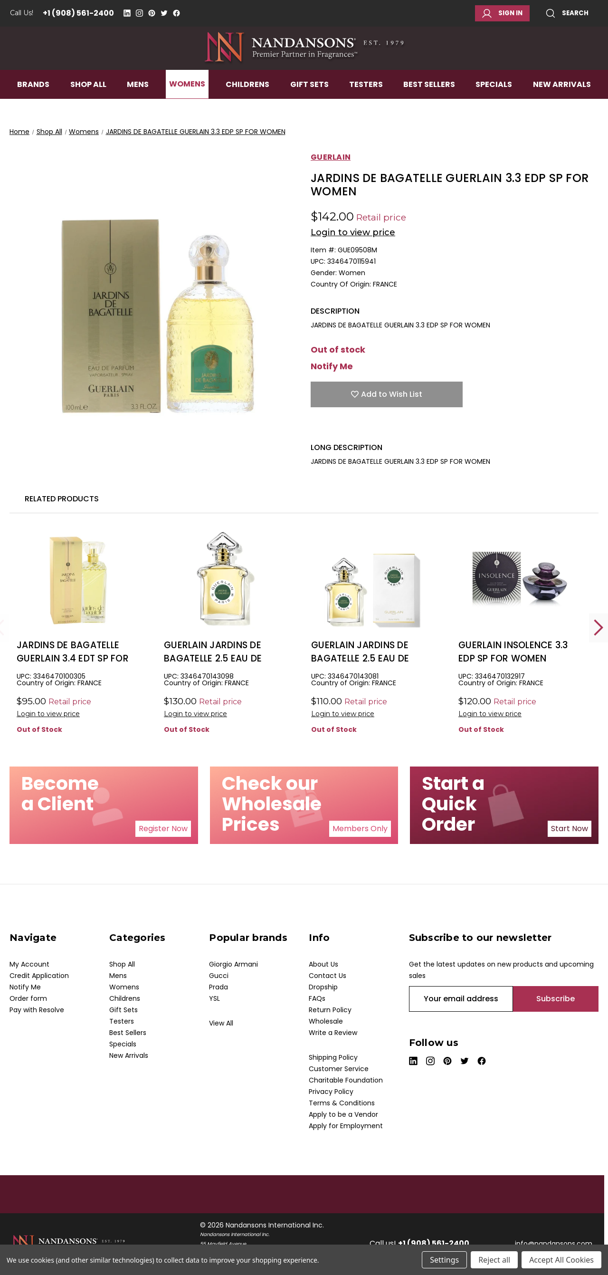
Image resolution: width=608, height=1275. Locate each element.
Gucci (218, 975)
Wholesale (326, 1021)
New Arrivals (562, 107)
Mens (138, 107)
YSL (214, 998)
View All (221, 1023)
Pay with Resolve (37, 1010)
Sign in (502, 13)
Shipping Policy (333, 1057)
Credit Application (39, 975)
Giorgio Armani (233, 964)
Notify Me (332, 366)
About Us (323, 964)
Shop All (88, 107)
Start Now (569, 828)
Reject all (494, 1260)
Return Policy (330, 1010)
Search (567, 13)
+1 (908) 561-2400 (78, 13)
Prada (218, 987)
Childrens (247, 107)
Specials (493, 107)
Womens (187, 107)
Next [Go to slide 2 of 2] (598, 627)
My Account (29, 964)
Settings (444, 1260)
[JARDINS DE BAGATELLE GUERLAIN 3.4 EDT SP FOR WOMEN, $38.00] (78, 580)
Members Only (360, 828)
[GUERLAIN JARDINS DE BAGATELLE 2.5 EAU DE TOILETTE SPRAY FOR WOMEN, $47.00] (373, 580)
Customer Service (339, 1069)
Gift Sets (309, 107)
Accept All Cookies (561, 1260)
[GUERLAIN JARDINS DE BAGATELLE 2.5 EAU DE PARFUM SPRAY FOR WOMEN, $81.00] (225, 580)
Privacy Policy (331, 1091)
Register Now (163, 828)
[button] (163, 829)
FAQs (317, 998)
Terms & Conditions (342, 1103)
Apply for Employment (346, 1126)
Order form (28, 998)
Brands (33, 107)
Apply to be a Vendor (343, 1114)
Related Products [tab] (62, 498)
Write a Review (333, 1032)
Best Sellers (429, 107)
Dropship (323, 987)
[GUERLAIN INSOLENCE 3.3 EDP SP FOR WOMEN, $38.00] (520, 580)
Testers (366, 107)
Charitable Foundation (346, 1080)
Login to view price (353, 232)
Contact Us (327, 975)
